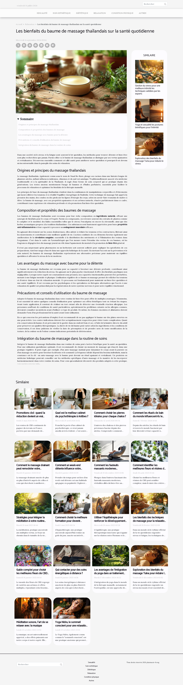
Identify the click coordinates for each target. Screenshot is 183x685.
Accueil (19, 24)
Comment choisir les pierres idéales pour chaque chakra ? (110, 415)
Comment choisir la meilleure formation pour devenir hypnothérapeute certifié (71, 521)
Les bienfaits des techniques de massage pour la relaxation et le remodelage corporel (149, 521)
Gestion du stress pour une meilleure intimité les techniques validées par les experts (147, 90)
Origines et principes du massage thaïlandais (38, 124)
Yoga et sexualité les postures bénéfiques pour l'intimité (149, 126)
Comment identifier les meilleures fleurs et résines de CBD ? (149, 468)
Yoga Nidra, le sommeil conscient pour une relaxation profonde (71, 625)
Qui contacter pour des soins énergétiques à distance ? (71, 572)
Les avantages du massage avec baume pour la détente (43, 135)
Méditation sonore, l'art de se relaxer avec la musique (32, 624)
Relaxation (100, 13)
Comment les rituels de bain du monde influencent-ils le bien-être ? (148, 416)
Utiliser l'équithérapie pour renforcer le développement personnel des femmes (109, 521)
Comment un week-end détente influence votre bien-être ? (68, 468)
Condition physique (122, 13)
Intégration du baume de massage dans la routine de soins (44, 145)
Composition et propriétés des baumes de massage (41, 129)
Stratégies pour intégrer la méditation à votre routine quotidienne (30, 521)
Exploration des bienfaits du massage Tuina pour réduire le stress (149, 161)
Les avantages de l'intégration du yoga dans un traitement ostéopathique (110, 573)
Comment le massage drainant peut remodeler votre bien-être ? (32, 468)
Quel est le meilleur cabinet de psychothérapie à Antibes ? (71, 415)
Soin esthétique (61, 13)
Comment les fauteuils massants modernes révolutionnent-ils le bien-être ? (110, 470)
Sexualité (42, 13)
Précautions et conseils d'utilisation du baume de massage (44, 140)
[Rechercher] (154, 4)
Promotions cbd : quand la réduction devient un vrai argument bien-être (30, 416)
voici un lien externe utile (28, 364)
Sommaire (27, 119)
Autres (142, 13)
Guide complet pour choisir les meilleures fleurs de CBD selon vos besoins (31, 573)
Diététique (82, 13)
